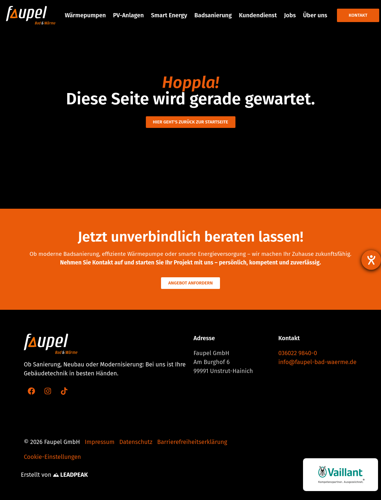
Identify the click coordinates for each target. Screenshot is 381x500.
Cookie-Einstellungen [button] (52, 456)
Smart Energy (169, 15)
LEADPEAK (70, 474)
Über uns (315, 15)
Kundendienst (258, 15)
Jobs (290, 15)
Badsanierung (213, 15)
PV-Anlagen (128, 15)
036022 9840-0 (297, 353)
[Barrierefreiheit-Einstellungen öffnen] (371, 260)
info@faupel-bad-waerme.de (317, 362)
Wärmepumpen (85, 15)
